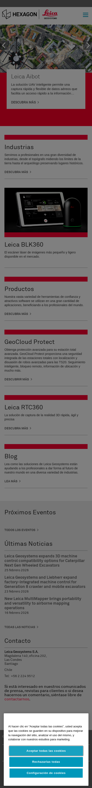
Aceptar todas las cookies (46, 750)
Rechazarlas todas (46, 761)
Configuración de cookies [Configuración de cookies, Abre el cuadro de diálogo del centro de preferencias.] (46, 773)
